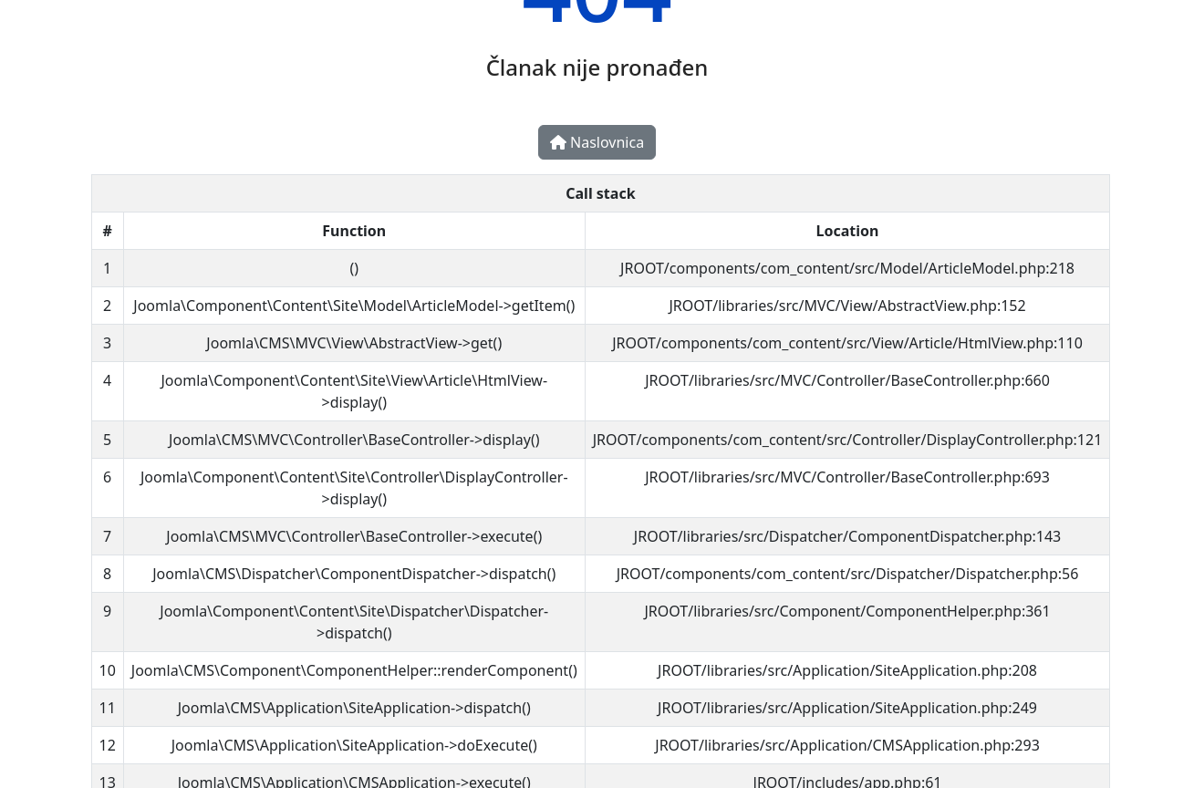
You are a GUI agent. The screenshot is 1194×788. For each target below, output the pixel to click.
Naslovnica (597, 142)
